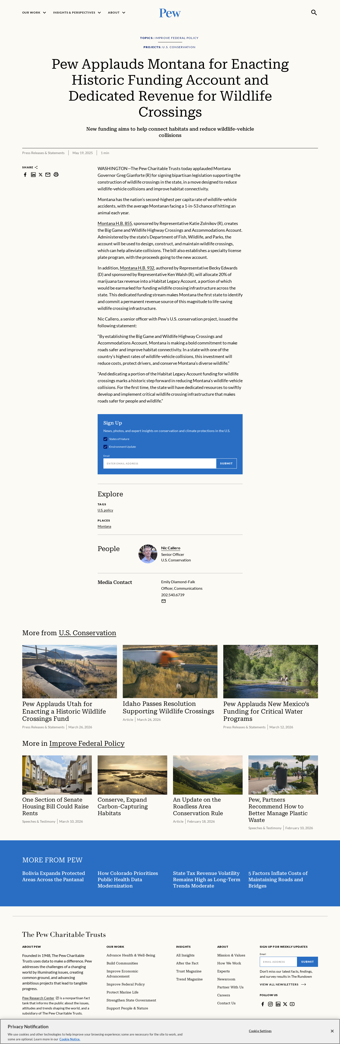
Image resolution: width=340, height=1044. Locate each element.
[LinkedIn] (278, 1004)
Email (106, 455)
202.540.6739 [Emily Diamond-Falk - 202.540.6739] (172, 594)
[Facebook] (263, 1004)
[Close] (332, 1034)
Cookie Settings (260, 1034)
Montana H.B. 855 (115, 223)
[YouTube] (292, 1004)
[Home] (64, 934)
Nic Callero (170, 547)
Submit (226, 463)
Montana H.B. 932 (137, 267)
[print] (56, 175)
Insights (183, 946)
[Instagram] (270, 1004)
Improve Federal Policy (87, 743)
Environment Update (122, 446)
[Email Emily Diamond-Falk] (163, 601)
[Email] (159, 463)
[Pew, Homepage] (170, 12)
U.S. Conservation (87, 633)
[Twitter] (285, 1004)
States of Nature (119, 438)
